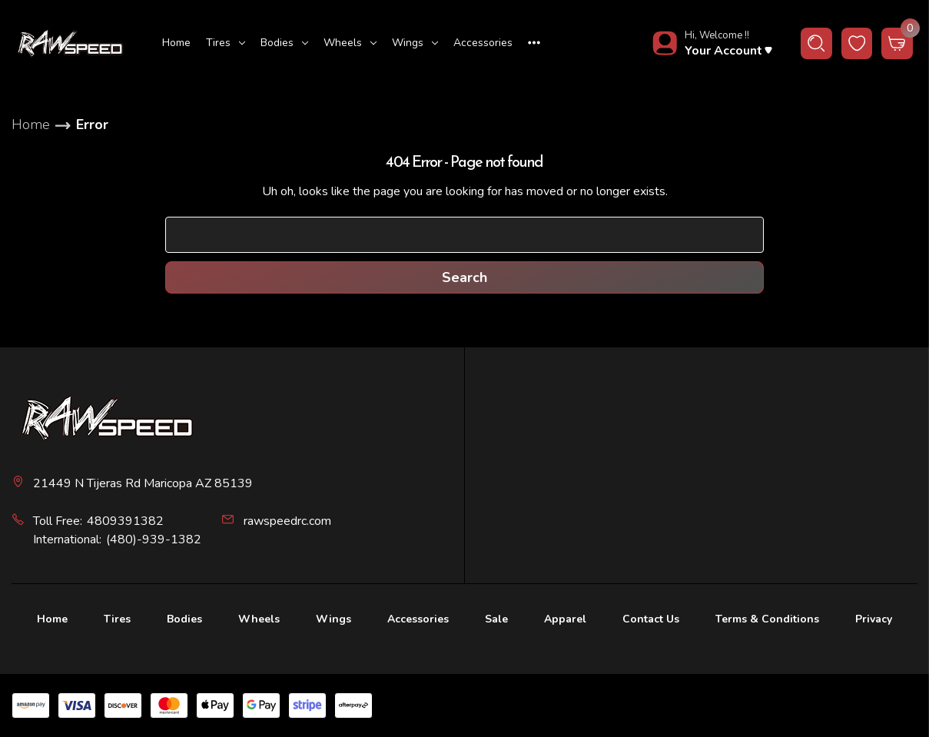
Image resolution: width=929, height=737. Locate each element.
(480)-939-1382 (153, 539)
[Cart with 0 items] (897, 43)
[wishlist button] (857, 43)
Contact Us (650, 619)
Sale (496, 619)
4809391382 (125, 521)
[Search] (816, 43)
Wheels (350, 42)
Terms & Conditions (767, 619)
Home (176, 42)
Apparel (565, 619)
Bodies (284, 42)
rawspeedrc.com (287, 521)
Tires (225, 42)
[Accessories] (483, 43)
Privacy (873, 619)
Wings (415, 42)
